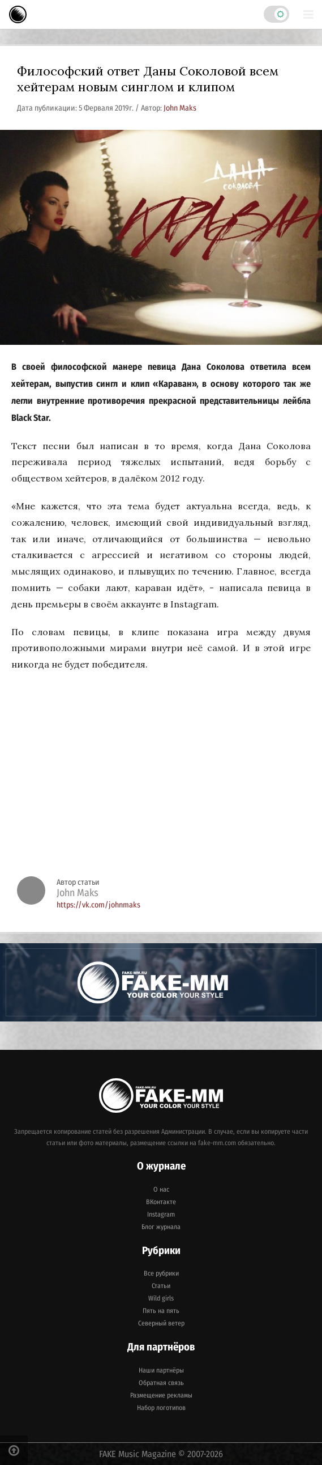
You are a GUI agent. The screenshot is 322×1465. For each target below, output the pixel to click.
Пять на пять (161, 1311)
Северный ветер (161, 1323)
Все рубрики (161, 1273)
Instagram (161, 1214)
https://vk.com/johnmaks (98, 905)
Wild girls (161, 1298)
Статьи (161, 1286)
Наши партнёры (161, 1370)
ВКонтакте (161, 1202)
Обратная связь (161, 1383)
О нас (161, 1189)
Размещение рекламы (161, 1395)
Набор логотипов (161, 1408)
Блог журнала (161, 1227)
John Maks (180, 108)
